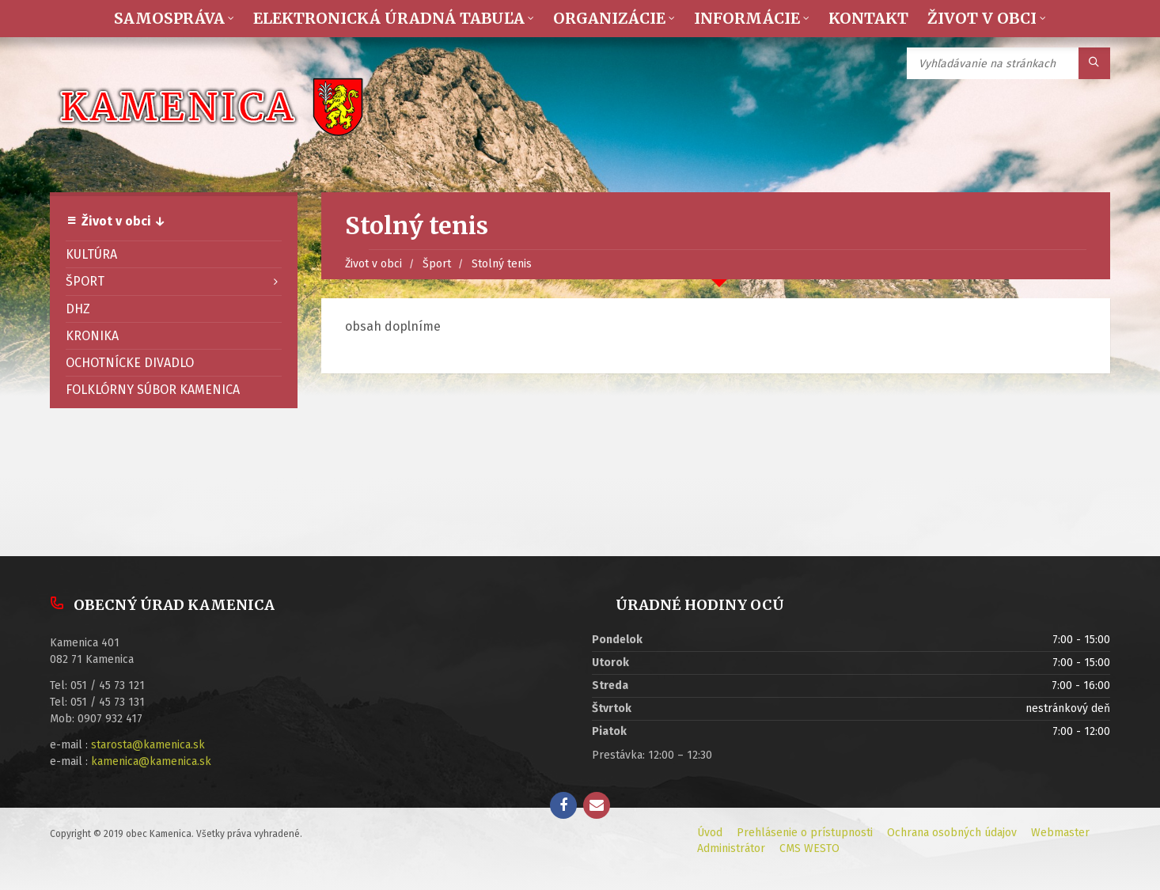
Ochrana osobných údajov (952, 832)
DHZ (78, 308)
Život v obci (982, 18)
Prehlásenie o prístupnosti (805, 832)
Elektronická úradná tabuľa (389, 18)
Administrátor (731, 848)
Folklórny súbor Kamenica (153, 389)
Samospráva (169, 18)
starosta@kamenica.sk (148, 745)
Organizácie (609, 18)
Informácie (747, 18)
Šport (437, 264)
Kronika (92, 335)
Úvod (709, 832)
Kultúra (91, 254)
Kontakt (868, 18)
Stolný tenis (502, 264)
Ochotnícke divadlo (130, 362)
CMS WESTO (809, 848)
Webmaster (1060, 832)
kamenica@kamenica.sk (151, 761)
